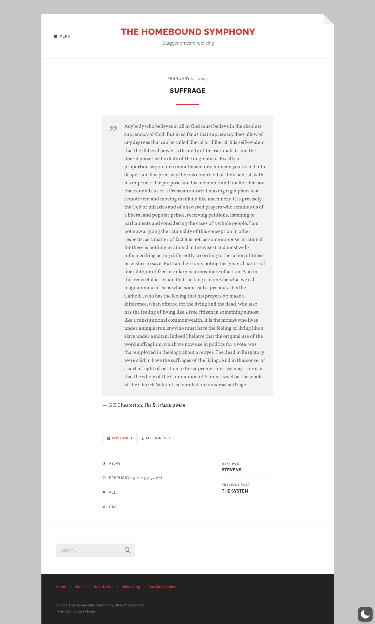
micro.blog (131, 587)
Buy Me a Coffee (162, 587)
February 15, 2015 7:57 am (135, 478)
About (80, 587)
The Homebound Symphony (188, 32)
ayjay (115, 463)
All (112, 492)
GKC (113, 507)
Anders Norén (84, 611)
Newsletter (103, 587)
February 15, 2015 (187, 78)
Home (61, 587)
